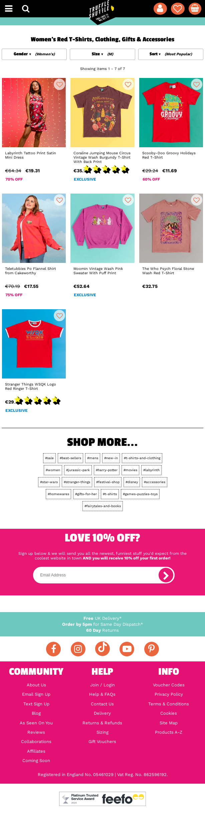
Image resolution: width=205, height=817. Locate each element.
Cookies (168, 713)
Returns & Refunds (102, 723)
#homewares (58, 494)
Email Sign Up (36, 694)
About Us (36, 685)
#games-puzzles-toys (140, 494)
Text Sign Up (36, 704)
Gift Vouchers (102, 741)
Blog (36, 713)
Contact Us (102, 704)
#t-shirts (110, 494)
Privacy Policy (169, 694)
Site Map (169, 723)
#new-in (111, 458)
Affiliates (36, 751)
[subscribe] (166, 575)
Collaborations (36, 741)
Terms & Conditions (168, 704)
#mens (92, 458)
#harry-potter (107, 470)
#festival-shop (108, 482)
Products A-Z (168, 732)
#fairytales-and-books (102, 506)
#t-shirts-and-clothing (142, 458)
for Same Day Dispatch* (102, 624)
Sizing (102, 732)
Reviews (36, 732)
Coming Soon (36, 760)
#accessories (154, 482)
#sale (49, 458)
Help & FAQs (102, 694)
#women (53, 470)
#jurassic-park (78, 470)
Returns (102, 630)
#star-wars (49, 482)
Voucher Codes (169, 685)
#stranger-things (77, 482)
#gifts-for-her (86, 494)
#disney (132, 482)
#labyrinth (151, 470)
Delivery (102, 713)
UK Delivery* (102, 618)
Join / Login (102, 685)
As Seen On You (36, 723)
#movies (130, 470)
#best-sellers (70, 458)
